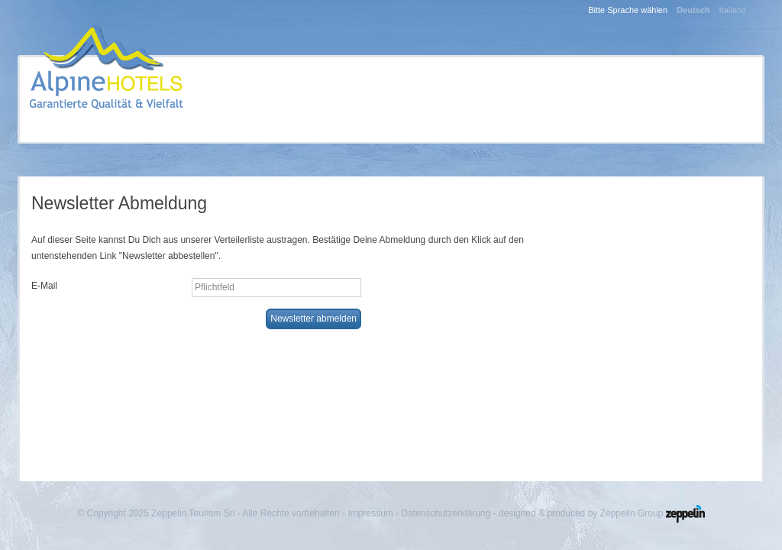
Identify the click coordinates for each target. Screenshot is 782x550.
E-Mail (44, 285)
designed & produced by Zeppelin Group (602, 513)
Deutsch (693, 10)
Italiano (732, 10)
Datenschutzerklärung (445, 513)
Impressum (370, 513)
